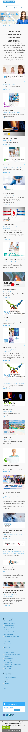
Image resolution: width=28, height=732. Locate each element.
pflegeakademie (7, 647)
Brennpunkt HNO (8, 620)
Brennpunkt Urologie (9, 625)
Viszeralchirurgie (8, 671)
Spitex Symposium (8, 658)
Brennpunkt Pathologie (9, 623)
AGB (5, 688)
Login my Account (9, 1)
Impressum (6, 683)
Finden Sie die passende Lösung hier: (11, 20)
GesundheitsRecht (8, 634)
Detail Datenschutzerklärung (11, 730)
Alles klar (6, 727)
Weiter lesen (6, 89)
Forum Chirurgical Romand (10, 631)
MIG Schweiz (7, 641)
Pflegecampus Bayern (9, 650)
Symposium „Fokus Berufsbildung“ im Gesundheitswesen (13, 665)
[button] (2, 18)
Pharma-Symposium (9, 652)
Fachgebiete (7, 26)
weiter (17, 710)
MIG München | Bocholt (9, 639)
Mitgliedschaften (8, 674)
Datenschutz (7, 686)
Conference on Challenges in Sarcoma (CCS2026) (13, 628)
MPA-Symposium (8, 643)
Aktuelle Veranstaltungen (10, 677)
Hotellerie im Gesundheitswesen (11, 636)
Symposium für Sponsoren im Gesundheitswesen (11, 661)
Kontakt (6, 679)
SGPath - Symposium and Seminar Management (12, 655)
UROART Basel (7, 668)
